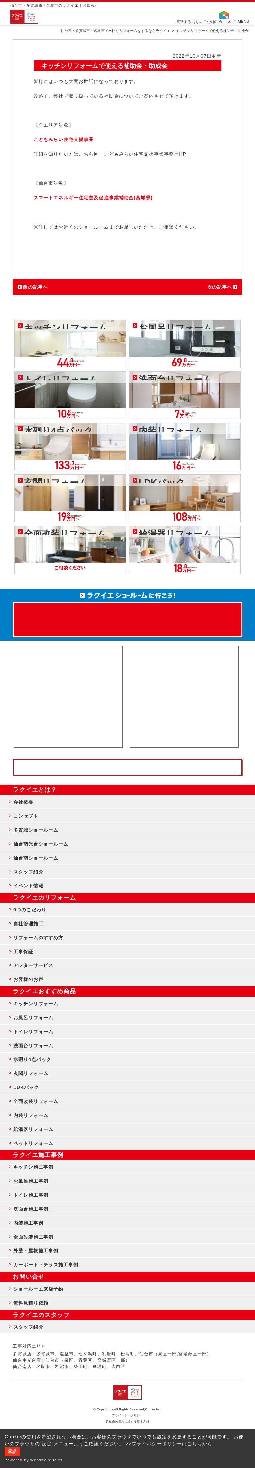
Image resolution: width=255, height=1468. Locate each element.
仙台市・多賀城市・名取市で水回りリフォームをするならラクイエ (115, 31)
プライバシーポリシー (127, 1415)
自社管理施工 (28, 923)
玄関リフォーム (30, 1073)
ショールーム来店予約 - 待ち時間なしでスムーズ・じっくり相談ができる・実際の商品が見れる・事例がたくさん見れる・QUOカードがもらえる (67, 696)
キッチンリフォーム (35, 1003)
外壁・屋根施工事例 (35, 1250)
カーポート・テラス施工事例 (46, 1264)
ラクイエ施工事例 (38, 1155)
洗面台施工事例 (30, 1209)
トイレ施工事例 (30, 1195)
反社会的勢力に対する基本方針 (128, 1421)
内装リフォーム (30, 1115)
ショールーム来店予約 (38, 1289)
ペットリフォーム (33, 1143)
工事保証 (23, 951)
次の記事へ (219, 287)
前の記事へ (35, 287)
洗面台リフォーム (33, 1045)
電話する (183, 21)
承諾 (12, 1451)
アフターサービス (33, 965)
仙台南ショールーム (35, 858)
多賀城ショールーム (35, 830)
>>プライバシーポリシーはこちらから (169, 1443)
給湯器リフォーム (33, 1129)
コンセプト (26, 816)
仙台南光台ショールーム (40, 844)
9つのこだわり (29, 909)
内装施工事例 (28, 1223)
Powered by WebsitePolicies (34, 1459)
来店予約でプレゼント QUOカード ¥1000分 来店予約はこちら (127, 616)
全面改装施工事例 (33, 1236)
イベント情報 (28, 885)
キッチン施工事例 (33, 1167)
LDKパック (26, 1087)
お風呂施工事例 (30, 1181)
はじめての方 (202, 21)
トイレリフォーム (33, 1031)
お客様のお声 (28, 979)
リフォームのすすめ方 (38, 937)
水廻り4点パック (32, 1059)
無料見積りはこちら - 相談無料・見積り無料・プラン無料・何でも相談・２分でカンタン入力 (183, 696)
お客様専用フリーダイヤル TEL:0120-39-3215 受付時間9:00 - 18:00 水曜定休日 (127, 767)
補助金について (224, 21)
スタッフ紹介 (28, 871)
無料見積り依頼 (30, 1303)
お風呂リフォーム (33, 1017)
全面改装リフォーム (35, 1101)
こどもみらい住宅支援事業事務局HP (145, 154)
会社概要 (23, 802)
